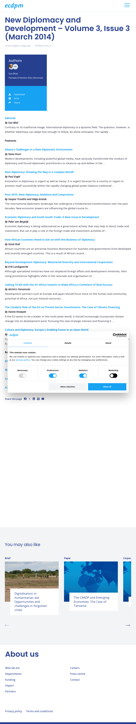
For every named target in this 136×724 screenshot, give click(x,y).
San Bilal (13, 73)
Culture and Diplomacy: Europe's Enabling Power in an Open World (47, 329)
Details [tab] (68, 343)
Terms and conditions (39, 711)
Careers (75, 668)
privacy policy (23, 360)
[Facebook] (25, 399)
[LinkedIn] (34, 399)
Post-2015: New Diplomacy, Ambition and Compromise (39, 194)
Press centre (77, 674)
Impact (9, 685)
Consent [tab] (28, 343)
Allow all (107, 387)
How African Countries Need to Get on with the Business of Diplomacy (50, 239)
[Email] (43, 399)
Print (14, 98)
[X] (30, 399)
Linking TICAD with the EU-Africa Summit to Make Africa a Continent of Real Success (59, 284)
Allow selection (67, 387)
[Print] (38, 399)
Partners (10, 691)
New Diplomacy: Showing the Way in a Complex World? (40, 172)
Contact (75, 679)
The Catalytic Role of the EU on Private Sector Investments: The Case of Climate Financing (63, 307)
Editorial (10, 118)
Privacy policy (13, 711)
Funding (10, 679)
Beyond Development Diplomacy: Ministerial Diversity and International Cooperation (59, 262)
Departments (13, 674)
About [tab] (108, 343)
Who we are (12, 668)
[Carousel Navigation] (68, 625)
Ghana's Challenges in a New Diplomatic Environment (39, 149)
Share (14, 102)
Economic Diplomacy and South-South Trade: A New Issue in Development (52, 217)
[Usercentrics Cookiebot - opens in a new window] (115, 335)
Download (17, 94)
